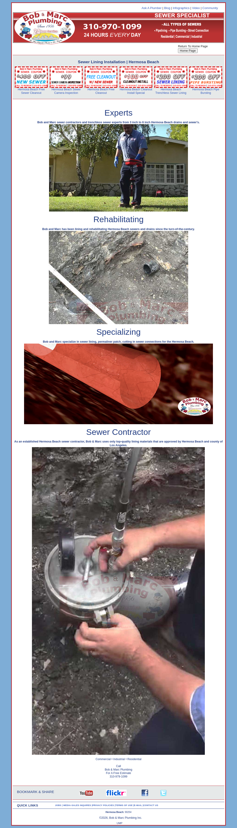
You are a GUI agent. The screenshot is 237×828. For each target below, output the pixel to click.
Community (210, 8)
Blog (167, 8)
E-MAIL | (138, 805)
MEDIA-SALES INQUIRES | (78, 805)
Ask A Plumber (152, 8)
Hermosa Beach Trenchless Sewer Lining (170, 91)
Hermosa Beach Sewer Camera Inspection (66, 91)
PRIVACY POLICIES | (103, 805)
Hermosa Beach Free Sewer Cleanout (31, 91)
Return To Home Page (193, 46)
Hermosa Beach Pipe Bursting (205, 91)
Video (196, 8)
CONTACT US (150, 805)
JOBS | (59, 805)
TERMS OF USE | (124, 805)
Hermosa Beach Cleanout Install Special (136, 91)
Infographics (181, 8)
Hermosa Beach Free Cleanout (101, 91)
